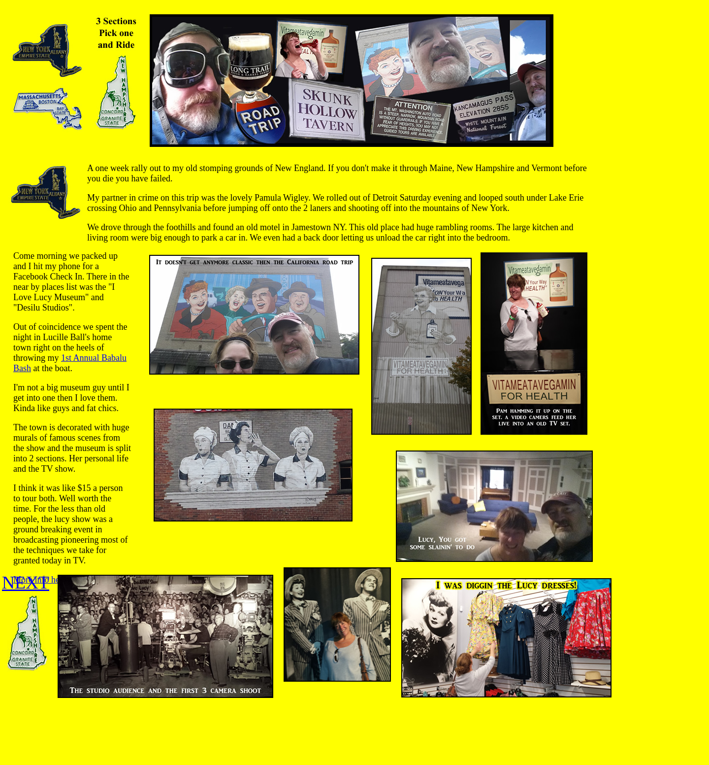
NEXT (25, 582)
